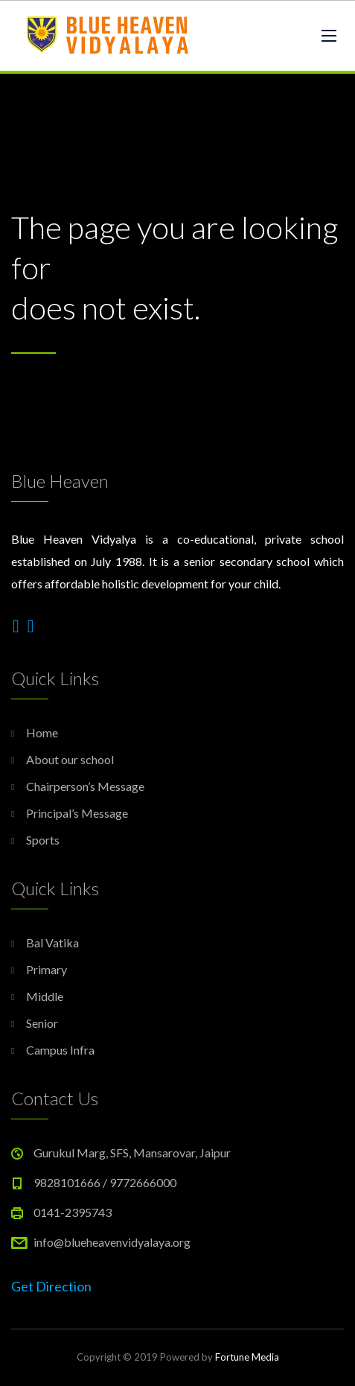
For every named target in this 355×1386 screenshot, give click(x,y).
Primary (46, 969)
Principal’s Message (77, 813)
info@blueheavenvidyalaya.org (112, 1242)
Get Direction (51, 1286)
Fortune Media (247, 1357)
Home (42, 732)
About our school (70, 759)
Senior (42, 1023)
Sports (43, 840)
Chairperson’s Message (85, 786)
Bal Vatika (52, 942)
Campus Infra (60, 1050)
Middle (44, 996)
